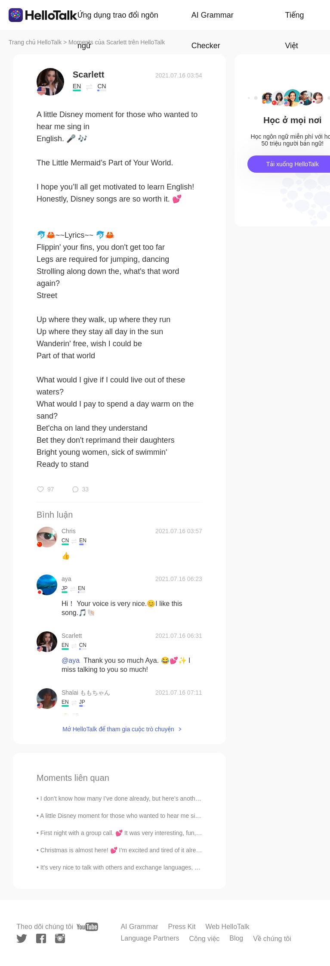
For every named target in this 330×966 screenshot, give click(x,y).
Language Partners (149, 938)
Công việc (204, 938)
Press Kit (182, 926)
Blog (236, 938)
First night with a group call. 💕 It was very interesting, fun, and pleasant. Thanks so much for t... (168, 832)
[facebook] (41, 938)
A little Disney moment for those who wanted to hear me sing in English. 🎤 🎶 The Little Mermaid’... (173, 815)
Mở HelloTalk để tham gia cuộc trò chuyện (118, 729)
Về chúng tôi (272, 938)
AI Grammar (139, 926)
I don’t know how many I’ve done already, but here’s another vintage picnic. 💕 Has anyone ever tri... (174, 798)
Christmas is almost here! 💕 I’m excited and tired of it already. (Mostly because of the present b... (170, 850)
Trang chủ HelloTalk (36, 42)
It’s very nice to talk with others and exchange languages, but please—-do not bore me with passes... (174, 867)
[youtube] (87, 927)
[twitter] (21, 938)
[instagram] (60, 938)
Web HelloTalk (228, 926)
